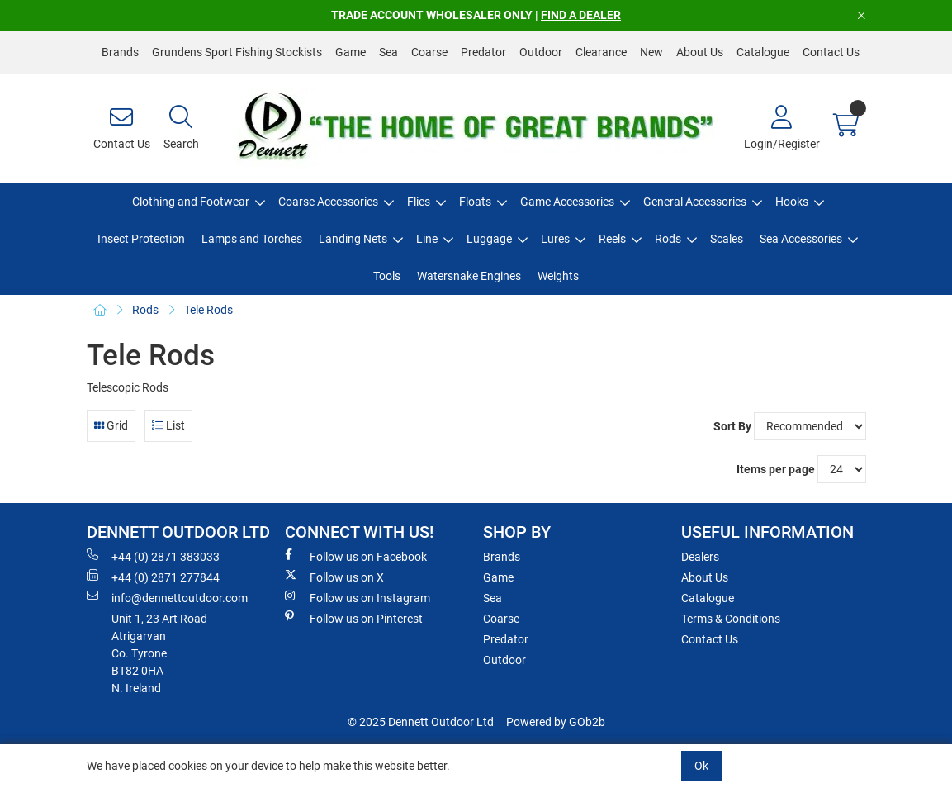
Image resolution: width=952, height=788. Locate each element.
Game (350, 52)
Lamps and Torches (251, 238)
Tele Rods (208, 309)
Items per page (775, 469)
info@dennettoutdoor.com (167, 597)
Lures (555, 238)
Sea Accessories (801, 238)
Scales (726, 238)
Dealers (700, 556)
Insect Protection (141, 238)
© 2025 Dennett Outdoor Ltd (421, 722)
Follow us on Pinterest (354, 617)
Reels (612, 238)
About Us (699, 52)
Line (427, 238)
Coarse (429, 52)
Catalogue (762, 52)
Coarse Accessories (328, 201)
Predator (483, 52)
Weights (558, 275)
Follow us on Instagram (357, 597)
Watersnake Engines (469, 275)
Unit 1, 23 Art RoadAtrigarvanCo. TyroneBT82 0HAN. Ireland (159, 653)
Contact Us (831, 52)
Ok (701, 765)
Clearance (601, 52)
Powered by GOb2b (555, 722)
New (651, 52)
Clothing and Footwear (190, 201)
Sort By (732, 426)
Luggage (489, 238)
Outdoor (540, 52)
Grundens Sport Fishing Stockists (237, 52)
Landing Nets (353, 238)
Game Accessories (567, 201)
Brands (120, 52)
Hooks (791, 201)
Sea (388, 52)
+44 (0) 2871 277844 (153, 576)
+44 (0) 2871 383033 (153, 555)
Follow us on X (334, 576)
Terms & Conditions (730, 618)
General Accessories (694, 201)
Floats (475, 201)
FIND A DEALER (581, 14)
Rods (668, 238)
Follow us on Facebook (356, 555)
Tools (386, 275)
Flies (418, 201)
